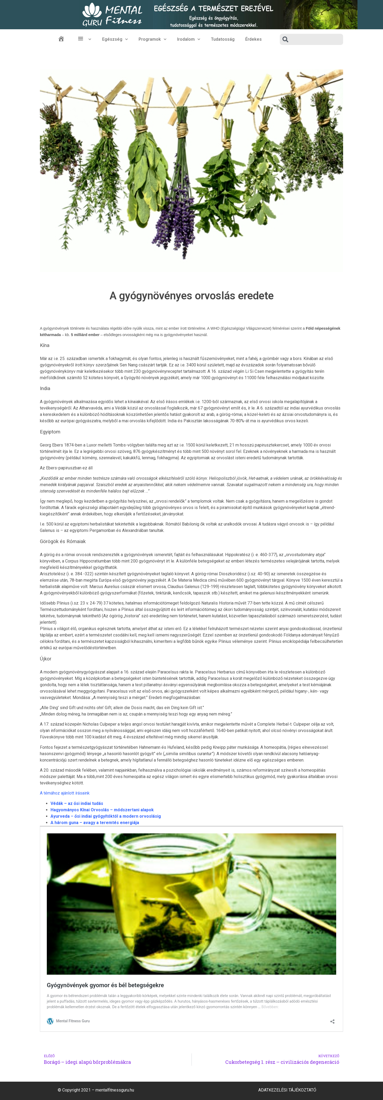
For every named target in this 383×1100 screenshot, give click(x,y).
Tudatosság (223, 39)
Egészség (115, 39)
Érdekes (253, 39)
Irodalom (188, 39)
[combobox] (311, 39)
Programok (152, 39)
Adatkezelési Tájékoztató (287, 1090)
